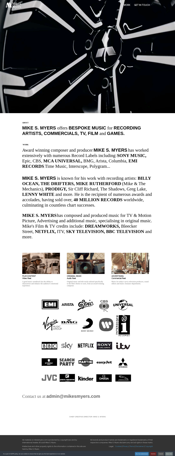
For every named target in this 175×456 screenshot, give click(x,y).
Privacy (125, 446)
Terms (132, 446)
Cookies (118, 446)
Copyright (149, 446)
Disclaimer (139, 446)
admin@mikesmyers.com (73, 396)
